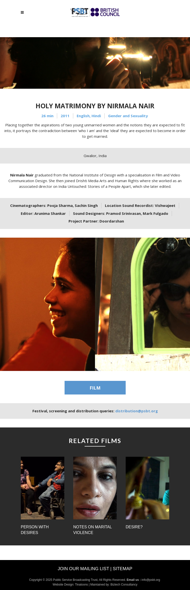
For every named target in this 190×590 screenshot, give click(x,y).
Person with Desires (35, 530)
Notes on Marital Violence (92, 530)
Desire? (134, 527)
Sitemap (122, 568)
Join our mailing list (83, 568)
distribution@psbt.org (136, 410)
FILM (95, 388)
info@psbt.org (151, 580)
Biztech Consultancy (123, 584)
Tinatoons (81, 584)
